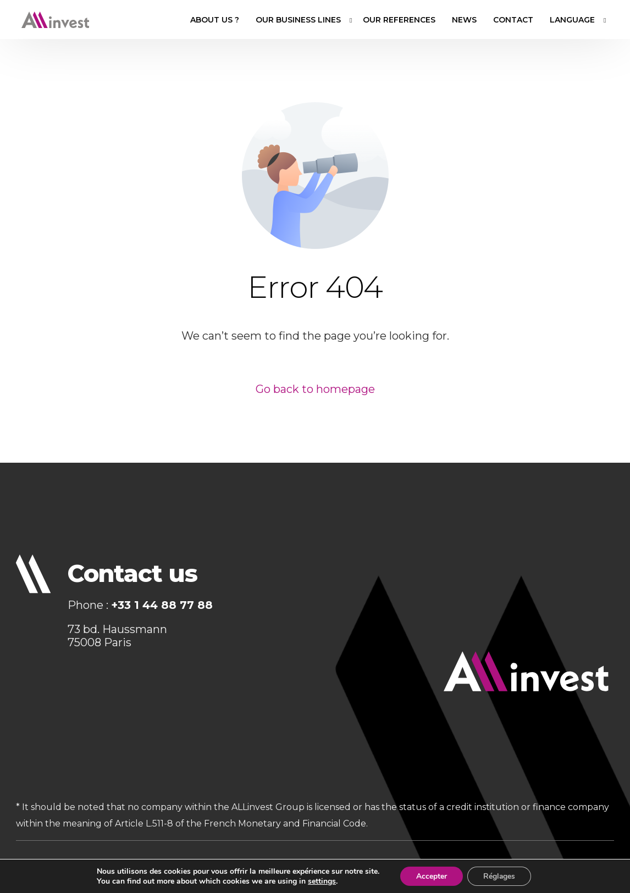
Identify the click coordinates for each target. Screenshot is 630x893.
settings (320, 881)
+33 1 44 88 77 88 (162, 605)
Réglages (500, 875)
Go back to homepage (315, 389)
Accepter (431, 875)
